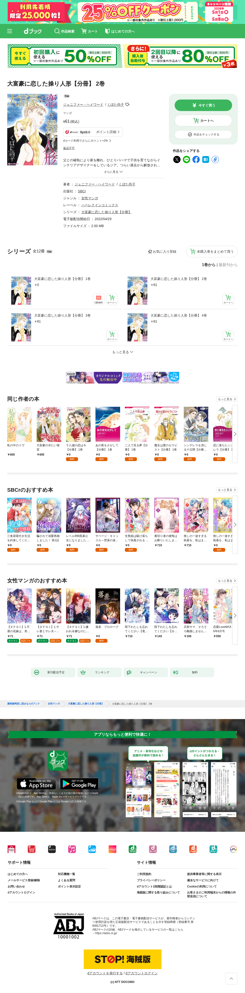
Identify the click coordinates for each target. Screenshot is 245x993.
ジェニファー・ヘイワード (83, 104)
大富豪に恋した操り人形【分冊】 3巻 (62, 315)
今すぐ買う (207, 105)
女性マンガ (89, 198)
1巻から (209, 265)
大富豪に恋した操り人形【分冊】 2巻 (178, 279)
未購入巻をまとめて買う (215, 251)
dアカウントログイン (21, 892)
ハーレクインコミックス (99, 205)
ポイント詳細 (106, 132)
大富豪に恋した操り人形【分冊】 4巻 (178, 315)
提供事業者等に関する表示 (204, 874)
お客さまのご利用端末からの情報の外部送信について (211, 894)
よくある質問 (66, 880)
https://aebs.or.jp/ (106, 933)
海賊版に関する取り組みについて (158, 892)
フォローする (127, 104)
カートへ (207, 121)
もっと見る (225, 399)
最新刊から (228, 265)
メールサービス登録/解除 (24, 880)
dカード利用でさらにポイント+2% (85, 140)
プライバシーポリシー (151, 880)
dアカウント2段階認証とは (154, 886)
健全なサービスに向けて (203, 880)
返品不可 (69, 148)
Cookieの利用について (202, 886)
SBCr (82, 191)
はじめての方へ (18, 874)
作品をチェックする (206, 134)
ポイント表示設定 (69, 886)
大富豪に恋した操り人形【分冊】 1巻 (62, 279)
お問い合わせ (16, 886)
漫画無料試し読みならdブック (23, 704)
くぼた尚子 (115, 104)
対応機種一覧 (66, 874)
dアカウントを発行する (105, 973)
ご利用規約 (144, 874)
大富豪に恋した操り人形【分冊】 (106, 212)
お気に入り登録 (164, 251)
